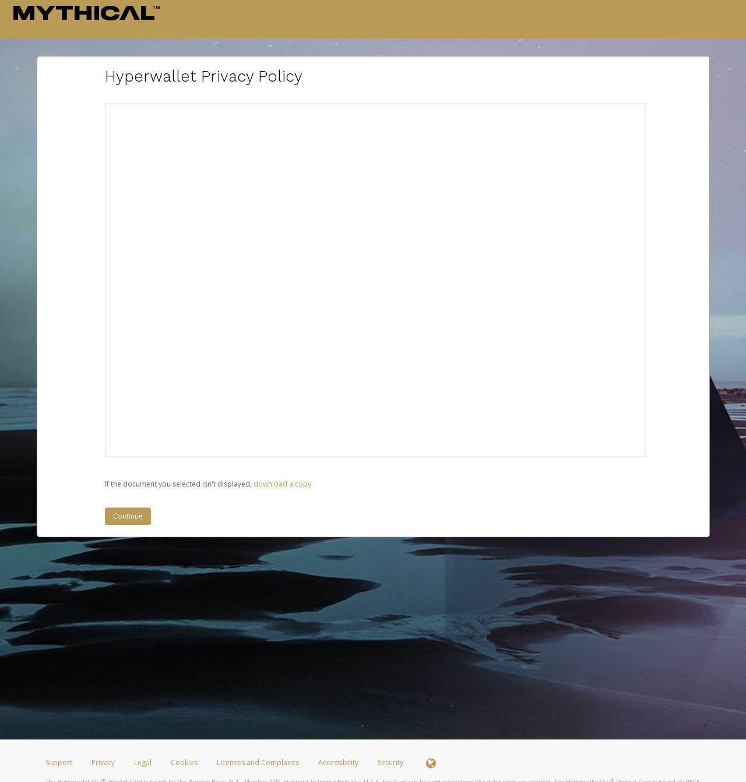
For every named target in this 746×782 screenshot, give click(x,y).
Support (58, 762)
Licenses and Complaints (259, 762)
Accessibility (338, 762)
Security (390, 762)
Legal (143, 762)
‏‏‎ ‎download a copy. (282, 484)
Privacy (103, 762)
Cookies (184, 762)
